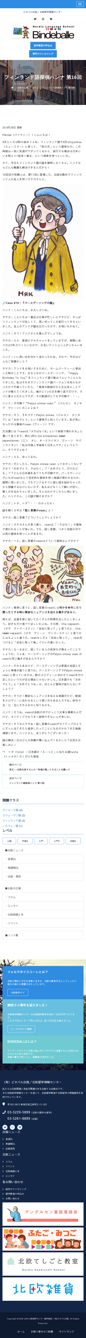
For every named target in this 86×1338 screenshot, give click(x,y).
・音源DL (10, 859)
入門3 (57, 841)
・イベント (11, 923)
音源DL (7, 1139)
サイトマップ (66, 1331)
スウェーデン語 (11, 815)
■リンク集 (11, 935)
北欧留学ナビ (18, 992)
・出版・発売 (13, 876)
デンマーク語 (10, 810)
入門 (41, 841)
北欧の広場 (22, 87)
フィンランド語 (11, 820)
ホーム (21, 1331)
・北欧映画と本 (14, 914)
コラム (35, 87)
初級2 (73, 841)
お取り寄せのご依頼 (42, 1331)
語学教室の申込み (43, 45)
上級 (9, 841)
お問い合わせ (10, 1198)
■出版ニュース (14, 850)
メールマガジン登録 (21, 1029)
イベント (8, 1166)
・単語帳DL (12, 867)
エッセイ (8, 1176)
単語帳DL (8, 1143)
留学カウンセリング (43, 53)
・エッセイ (11, 905)
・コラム (10, 897)
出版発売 (8, 1148)
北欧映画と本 (10, 1171)
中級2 (25, 841)
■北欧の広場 (13, 888)
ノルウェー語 (10, 826)
